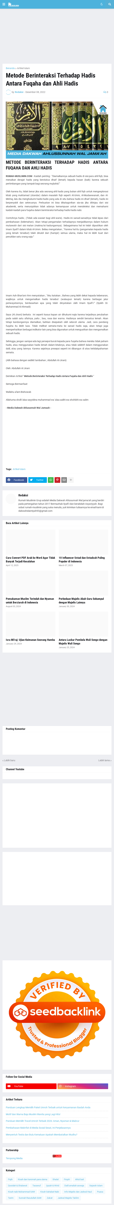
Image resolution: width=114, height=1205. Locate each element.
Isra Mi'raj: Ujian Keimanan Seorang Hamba (30, 639)
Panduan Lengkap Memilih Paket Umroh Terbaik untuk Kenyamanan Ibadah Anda (48, 1107)
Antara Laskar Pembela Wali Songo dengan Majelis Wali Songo (83, 641)
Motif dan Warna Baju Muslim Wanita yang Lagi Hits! (33, 1114)
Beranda (10, 68)
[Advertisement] (57, 36)
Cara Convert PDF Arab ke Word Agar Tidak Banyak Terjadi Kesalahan (30, 559)
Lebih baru (9, 760)
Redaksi (23, 495)
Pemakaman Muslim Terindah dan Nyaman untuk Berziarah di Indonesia (30, 600)
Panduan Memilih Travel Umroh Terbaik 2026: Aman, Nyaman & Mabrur (42, 1121)
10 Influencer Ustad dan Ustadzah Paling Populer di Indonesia (82, 559)
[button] (4, 4)
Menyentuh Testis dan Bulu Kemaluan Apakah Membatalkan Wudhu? (41, 1134)
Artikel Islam (23, 68)
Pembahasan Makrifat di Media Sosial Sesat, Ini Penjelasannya (38, 1127)
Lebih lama (104, 760)
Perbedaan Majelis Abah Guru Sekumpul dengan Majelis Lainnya (81, 600)
